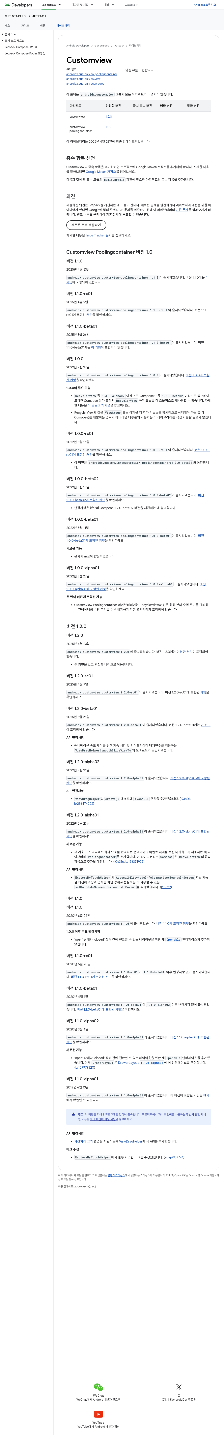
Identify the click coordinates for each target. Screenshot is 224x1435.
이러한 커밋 (184, 652)
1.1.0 (108, 127)
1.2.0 (109, 116)
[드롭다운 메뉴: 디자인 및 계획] (94, 5)
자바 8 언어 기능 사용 (103, 1119)
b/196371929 (134, 862)
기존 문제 (182, 210)
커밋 (89, 315)
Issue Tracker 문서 (99, 235)
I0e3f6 (119, 862)
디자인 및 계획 (80, 5)
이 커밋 (96, 348)
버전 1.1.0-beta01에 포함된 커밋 (99, 1010)
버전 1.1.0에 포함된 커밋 (172, 924)
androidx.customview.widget (85, 83)
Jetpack (39, 16)
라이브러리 (135, 45)
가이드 (25, 25)
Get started (15, 16)
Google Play (133, 5)
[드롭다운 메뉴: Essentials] (61, 5)
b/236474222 (83, 804)
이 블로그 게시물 (99, 406)
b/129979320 (84, 1068)
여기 (206, 1095)
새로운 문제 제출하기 (86, 225)
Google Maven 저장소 (101, 172)
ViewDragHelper (130, 1142)
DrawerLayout (141, 1063)
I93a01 (185, 799)
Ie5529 (166, 887)
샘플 (42, 25)
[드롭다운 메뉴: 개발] (114, 5)
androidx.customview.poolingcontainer (91, 74)
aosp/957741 (174, 1157)
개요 (7, 25)
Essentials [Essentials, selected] (49, 5)
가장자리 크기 (83, 1142)
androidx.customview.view (83, 79)
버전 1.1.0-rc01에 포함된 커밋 (91, 977)
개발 (106, 5)
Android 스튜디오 (205, 5)
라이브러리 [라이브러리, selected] (63, 25)
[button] (26, 34)
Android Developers (77, 45)
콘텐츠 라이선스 (116, 1175)
